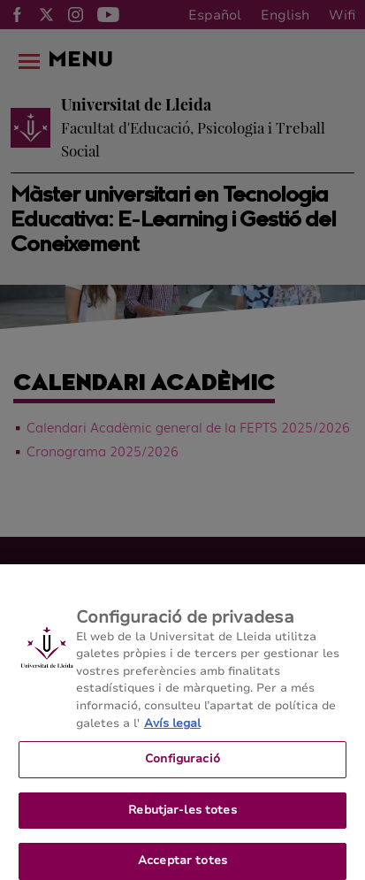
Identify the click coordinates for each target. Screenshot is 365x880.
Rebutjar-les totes (182, 815)
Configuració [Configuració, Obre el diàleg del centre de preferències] (182, 763)
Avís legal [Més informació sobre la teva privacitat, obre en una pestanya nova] (172, 728)
